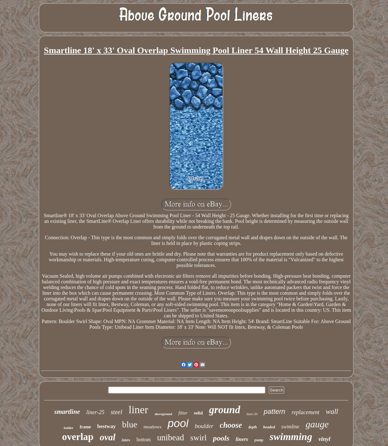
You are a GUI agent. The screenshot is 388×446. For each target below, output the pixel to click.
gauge (316, 424)
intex (126, 439)
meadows (153, 426)
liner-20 (252, 414)
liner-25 (95, 412)
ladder (69, 428)
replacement (305, 412)
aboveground (163, 414)
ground (224, 409)
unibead (170, 437)
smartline (67, 411)
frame (85, 427)
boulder (204, 426)
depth (252, 427)
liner (138, 409)
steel (117, 411)
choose (231, 425)
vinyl (324, 439)
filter (182, 412)
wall (332, 411)
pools (221, 438)
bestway (106, 426)
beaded (269, 427)
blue (129, 424)
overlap (78, 436)
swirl (198, 437)
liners (242, 439)
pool (178, 423)
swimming (291, 436)
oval (108, 437)
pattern (274, 411)
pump (258, 440)
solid (198, 413)
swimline (290, 426)
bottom (143, 439)
